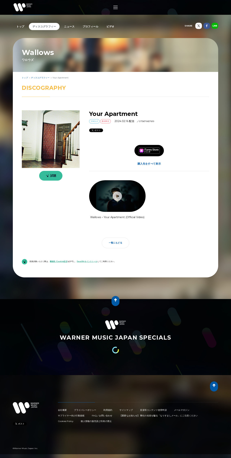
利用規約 (107, 410)
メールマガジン (181, 410)
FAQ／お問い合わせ (102, 415)
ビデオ (110, 26)
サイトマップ (126, 410)
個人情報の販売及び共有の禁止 (96, 421)
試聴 (50, 176)
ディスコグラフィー (44, 26)
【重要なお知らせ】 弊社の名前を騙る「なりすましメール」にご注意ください (159, 415)
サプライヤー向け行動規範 (71, 415)
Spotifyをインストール (87, 261)
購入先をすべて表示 (149, 163)
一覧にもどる (115, 242)
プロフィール (90, 26)
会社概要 (62, 410)
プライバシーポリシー (85, 410)
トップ (20, 26)
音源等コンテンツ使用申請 (153, 410)
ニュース (69, 26)
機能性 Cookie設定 (58, 261)
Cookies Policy (65, 421)
